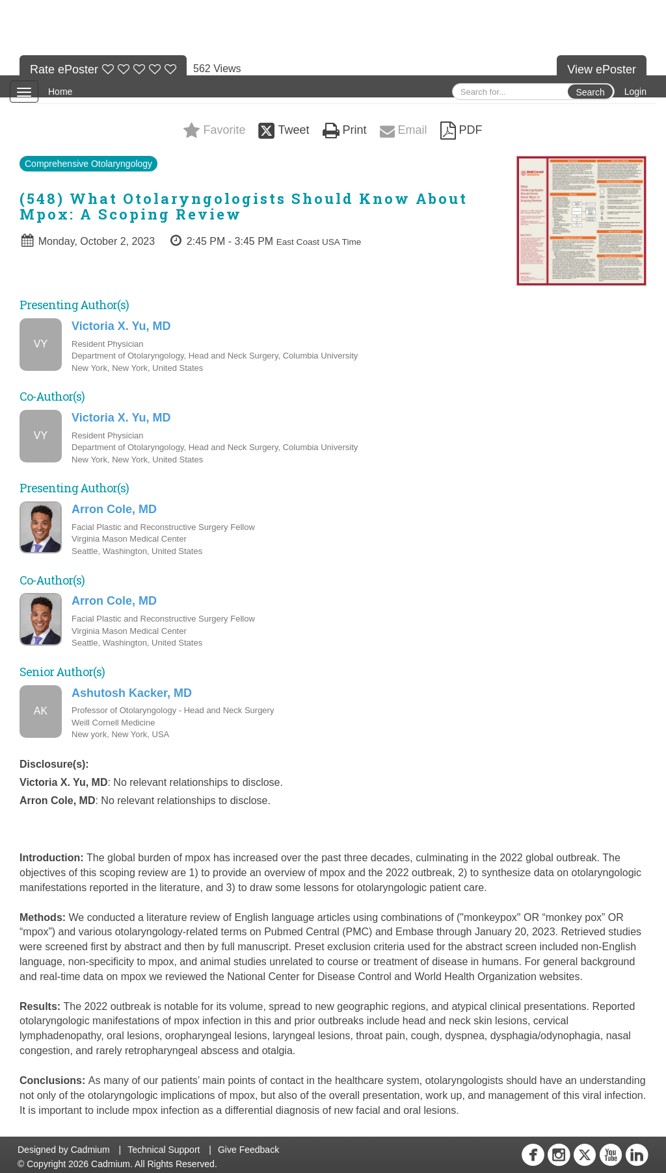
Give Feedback (248, 1149)
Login (635, 91)
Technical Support (163, 1149)
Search (590, 92)
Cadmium (90, 1149)
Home (60, 91)
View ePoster (601, 69)
